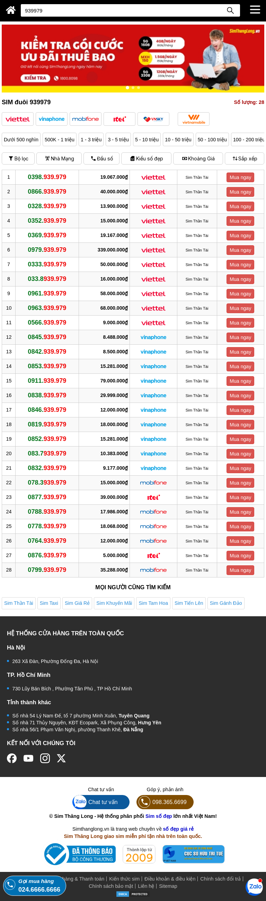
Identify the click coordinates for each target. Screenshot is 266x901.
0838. (47, 395)
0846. (47, 409)
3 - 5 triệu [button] (118, 139)
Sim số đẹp (158, 816)
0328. (47, 206)
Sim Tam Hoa (153, 603)
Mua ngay (240, 177)
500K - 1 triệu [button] (59, 139)
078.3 (47, 482)
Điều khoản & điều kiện (169, 879)
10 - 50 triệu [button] (178, 139)
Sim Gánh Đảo (226, 603)
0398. (47, 177)
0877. (47, 497)
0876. (47, 555)
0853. (47, 366)
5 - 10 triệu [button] (147, 139)
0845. (47, 337)
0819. (47, 424)
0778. (47, 526)
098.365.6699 (161, 802)
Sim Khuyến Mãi (114, 603)
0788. (47, 511)
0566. (47, 322)
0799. (47, 569)
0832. (47, 468)
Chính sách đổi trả (220, 879)
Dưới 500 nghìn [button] (21, 139)
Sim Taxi (49, 603)
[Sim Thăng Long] (10, 10)
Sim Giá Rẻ (77, 603)
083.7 (47, 453)
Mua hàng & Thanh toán (77, 879)
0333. (47, 264)
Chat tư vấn (95, 802)
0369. (47, 235)
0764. (47, 540)
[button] (18, 119)
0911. (47, 380)
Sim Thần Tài (18, 603)
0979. (47, 249)
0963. (47, 307)
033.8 (47, 278)
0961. (47, 293)
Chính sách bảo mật (111, 886)
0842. (47, 351)
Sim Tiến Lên (189, 603)
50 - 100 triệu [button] (212, 139)
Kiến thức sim (124, 879)
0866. (47, 191)
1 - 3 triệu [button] (91, 139)
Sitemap (168, 886)
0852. (47, 438)
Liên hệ (146, 886)
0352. (47, 220)
